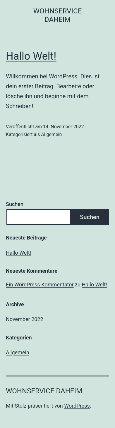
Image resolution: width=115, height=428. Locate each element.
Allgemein (51, 134)
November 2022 (24, 319)
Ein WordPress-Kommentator (40, 284)
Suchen (14, 204)
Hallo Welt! (31, 56)
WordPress (77, 406)
